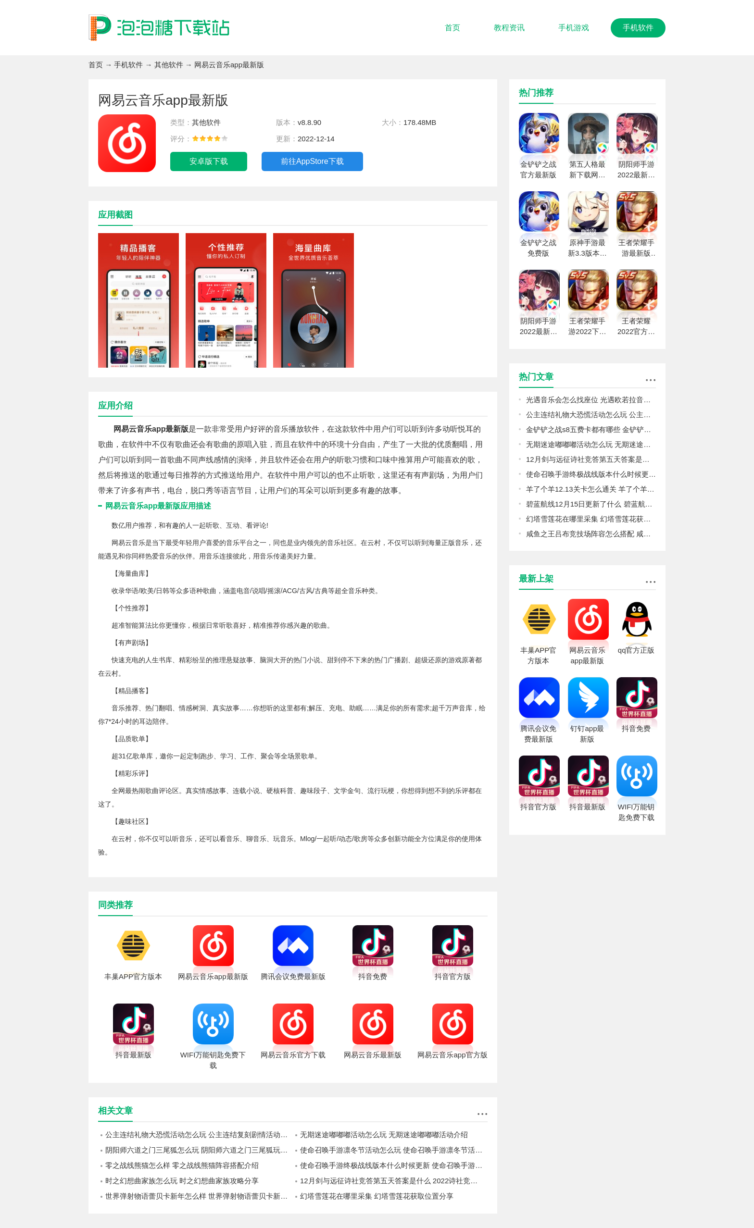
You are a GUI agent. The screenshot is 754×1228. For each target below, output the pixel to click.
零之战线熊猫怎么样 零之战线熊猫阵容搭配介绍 (182, 1165)
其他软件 (168, 65)
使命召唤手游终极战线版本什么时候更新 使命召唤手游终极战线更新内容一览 (394, 1165)
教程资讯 (509, 28)
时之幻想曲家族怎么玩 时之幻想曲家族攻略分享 (182, 1181)
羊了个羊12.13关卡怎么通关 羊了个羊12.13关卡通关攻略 (591, 489)
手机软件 (638, 28)
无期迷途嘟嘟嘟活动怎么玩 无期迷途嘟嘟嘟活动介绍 (384, 1134)
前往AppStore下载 (312, 161)
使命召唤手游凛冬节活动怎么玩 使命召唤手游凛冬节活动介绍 (394, 1150)
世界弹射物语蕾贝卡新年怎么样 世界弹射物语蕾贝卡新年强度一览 (199, 1196)
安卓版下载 (208, 161)
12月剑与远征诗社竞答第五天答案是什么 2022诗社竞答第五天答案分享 (394, 1181)
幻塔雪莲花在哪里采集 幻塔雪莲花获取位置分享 (376, 1196)
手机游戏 (573, 28)
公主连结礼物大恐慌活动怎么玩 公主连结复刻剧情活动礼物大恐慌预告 (199, 1134)
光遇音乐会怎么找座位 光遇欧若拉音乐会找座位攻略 (591, 400)
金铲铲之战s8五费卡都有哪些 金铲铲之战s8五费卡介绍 (591, 429)
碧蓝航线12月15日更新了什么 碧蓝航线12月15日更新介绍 (591, 504)
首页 (452, 28)
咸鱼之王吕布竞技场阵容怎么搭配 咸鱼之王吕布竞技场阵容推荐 (591, 534)
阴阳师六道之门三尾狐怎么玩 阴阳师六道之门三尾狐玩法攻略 (199, 1150)
